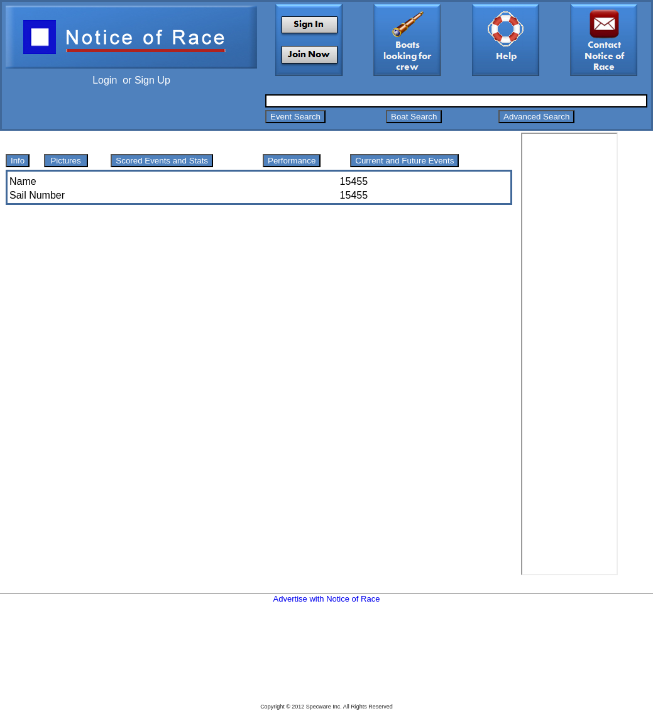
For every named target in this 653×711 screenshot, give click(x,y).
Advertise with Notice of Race (326, 599)
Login (104, 80)
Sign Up (152, 80)
